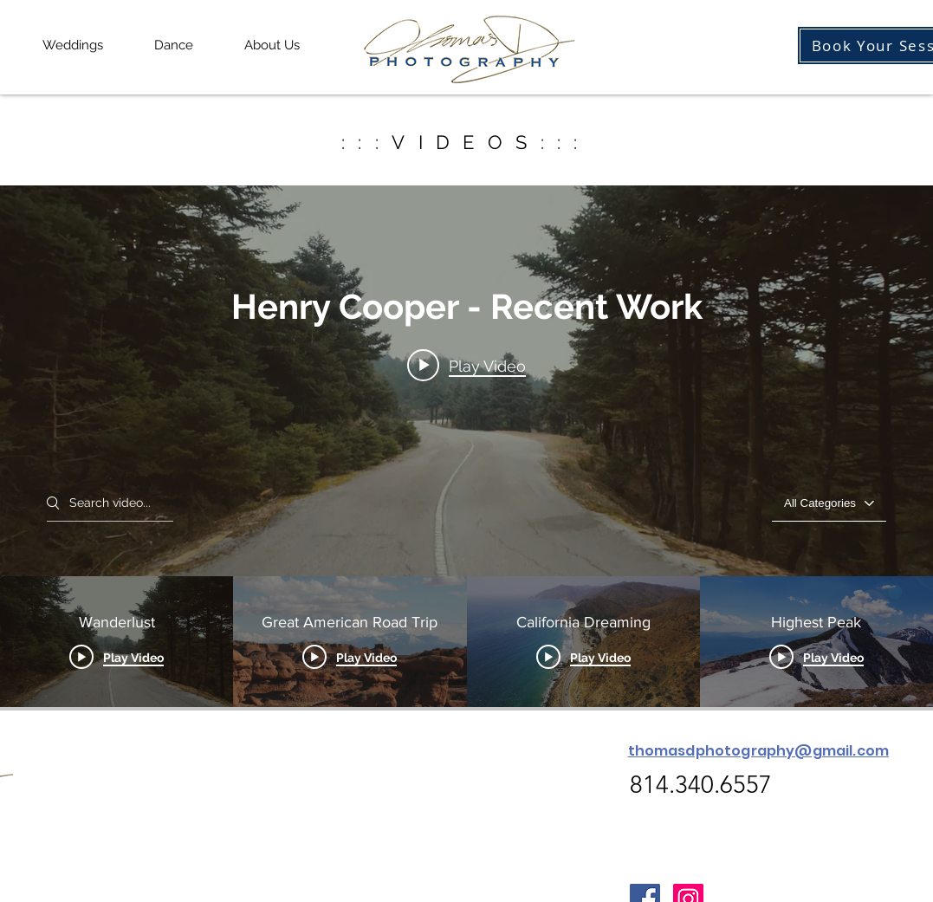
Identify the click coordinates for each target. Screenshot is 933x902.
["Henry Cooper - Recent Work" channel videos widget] (466, 446)
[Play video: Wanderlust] (466, 365)
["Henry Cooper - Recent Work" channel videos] (466, 641)
